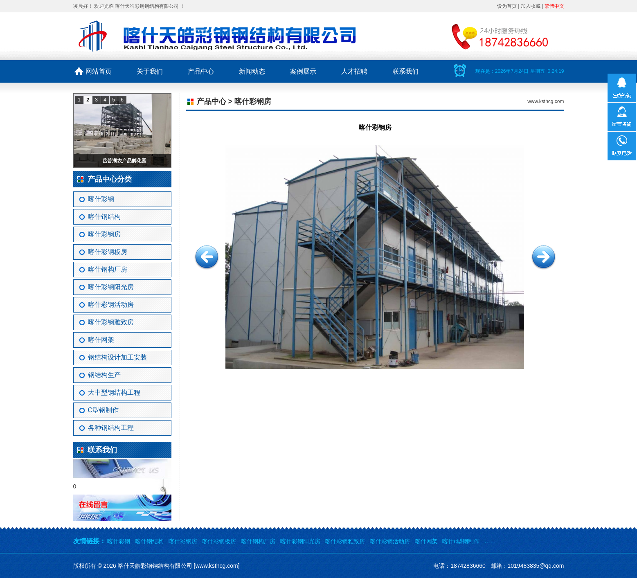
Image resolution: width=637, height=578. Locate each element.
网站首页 (99, 71)
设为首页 (507, 6)
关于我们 (150, 71)
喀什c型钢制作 (460, 541)
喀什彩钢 (101, 199)
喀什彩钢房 (104, 234)
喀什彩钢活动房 (111, 304)
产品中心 (201, 71)
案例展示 (303, 71)
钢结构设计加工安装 (117, 357)
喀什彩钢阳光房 (111, 286)
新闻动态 (252, 71)
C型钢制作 (103, 410)
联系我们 (405, 71)
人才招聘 (354, 71)
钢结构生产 (104, 374)
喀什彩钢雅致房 (111, 322)
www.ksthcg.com (545, 101)
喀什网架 (101, 339)
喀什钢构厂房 (107, 269)
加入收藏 (530, 6)
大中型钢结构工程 (114, 392)
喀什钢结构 (104, 216)
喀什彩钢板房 (107, 251)
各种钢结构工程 (111, 427)
